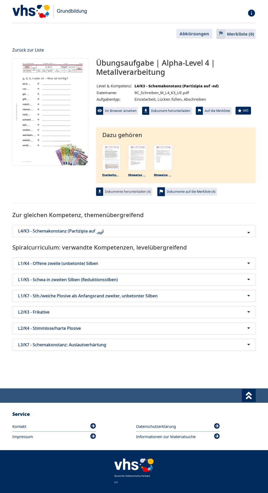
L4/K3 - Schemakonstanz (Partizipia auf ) (134, 231)
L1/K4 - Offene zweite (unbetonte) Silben (134, 263)
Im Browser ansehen (121, 111)
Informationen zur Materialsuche (178, 436)
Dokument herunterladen (170, 111)
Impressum (54, 436)
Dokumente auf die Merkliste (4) (191, 191)
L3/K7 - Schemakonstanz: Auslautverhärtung (134, 344)
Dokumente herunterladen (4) (128, 191)
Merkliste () (240, 34)
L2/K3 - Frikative (134, 312)
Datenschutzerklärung (178, 426)
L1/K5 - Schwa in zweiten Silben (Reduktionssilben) (134, 279)
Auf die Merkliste (217, 111)
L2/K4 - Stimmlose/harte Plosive (134, 328)
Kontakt (54, 426)
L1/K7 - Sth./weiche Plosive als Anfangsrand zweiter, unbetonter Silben (134, 295)
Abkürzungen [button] (194, 34)
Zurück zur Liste (28, 50)
